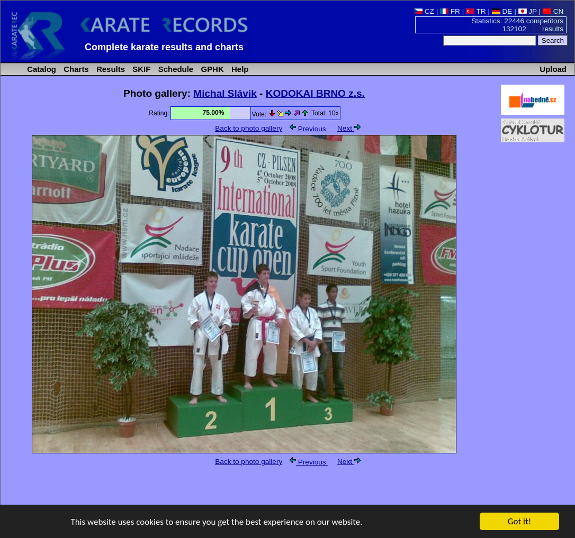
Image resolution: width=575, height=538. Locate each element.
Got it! (519, 521)
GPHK (211, 69)
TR (476, 11)
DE (502, 11)
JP (527, 11)
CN (553, 11)
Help (239, 69)
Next (349, 128)
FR (450, 11)
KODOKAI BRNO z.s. (315, 93)
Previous (309, 129)
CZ (424, 11)
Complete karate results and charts (164, 47)
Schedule (175, 69)
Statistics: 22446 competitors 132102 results (517, 25)
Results (109, 69)
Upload (553, 69)
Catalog (40, 69)
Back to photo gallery (248, 128)
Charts (75, 69)
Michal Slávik (225, 93)
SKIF (140, 69)
